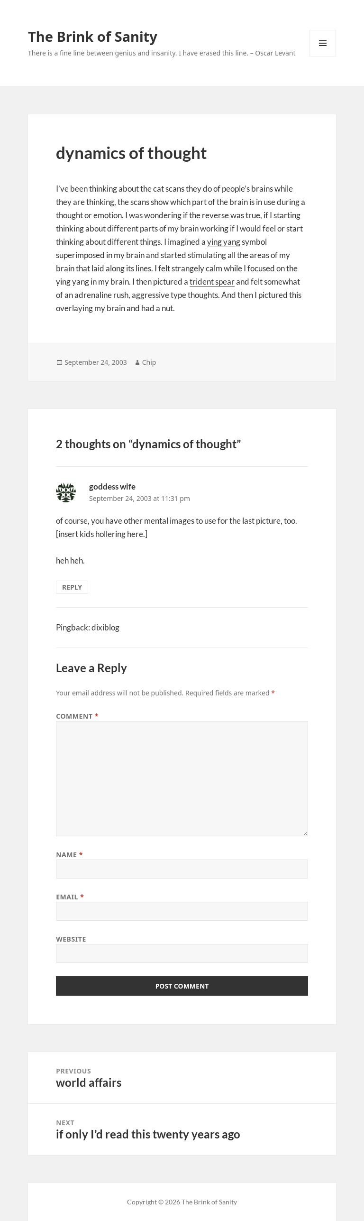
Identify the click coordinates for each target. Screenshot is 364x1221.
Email (70, 896)
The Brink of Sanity (92, 36)
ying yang (223, 242)
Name (69, 854)
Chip (149, 362)
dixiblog (105, 627)
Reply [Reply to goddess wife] (72, 587)
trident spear (212, 282)
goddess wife (112, 486)
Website (71, 939)
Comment (77, 716)
